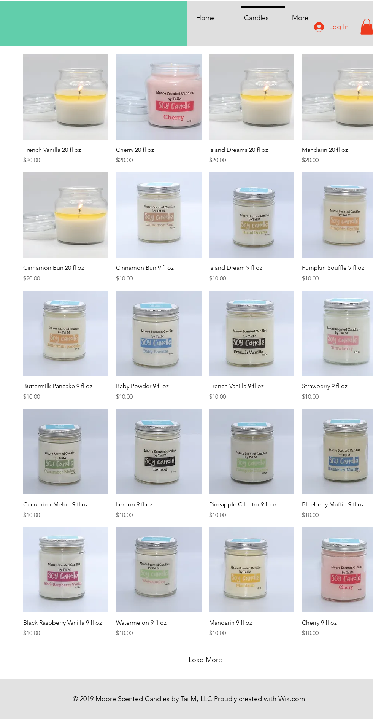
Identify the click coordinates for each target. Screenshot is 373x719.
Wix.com (291, 699)
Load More (205, 659)
